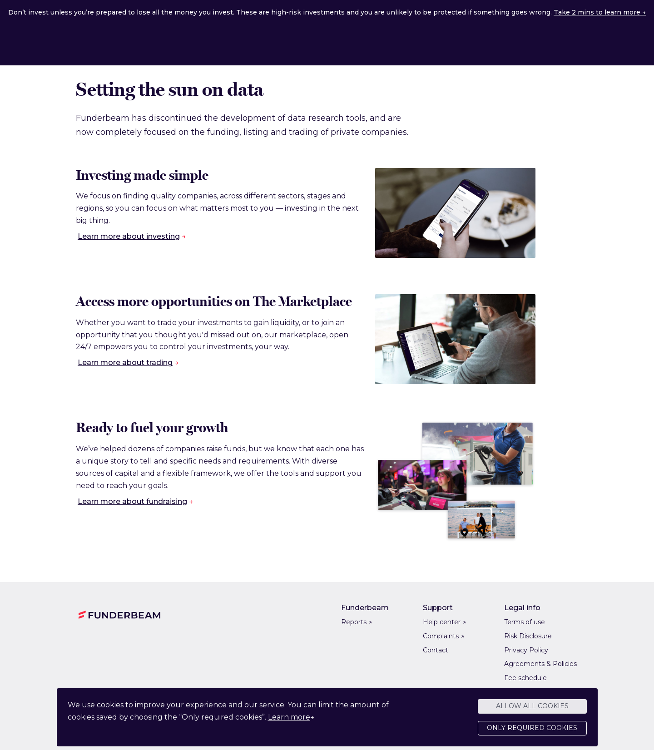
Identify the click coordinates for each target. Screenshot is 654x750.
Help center (444, 622)
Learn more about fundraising (132, 501)
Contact (435, 650)
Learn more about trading (125, 362)
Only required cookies (532, 732)
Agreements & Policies (540, 664)
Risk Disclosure (528, 636)
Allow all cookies (532, 710)
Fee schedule (525, 678)
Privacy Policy (526, 650)
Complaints (443, 636)
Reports (356, 622)
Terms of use (524, 622)
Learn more (289, 720)
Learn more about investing (129, 236)
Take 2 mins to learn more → (600, 12)
